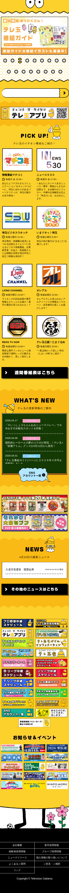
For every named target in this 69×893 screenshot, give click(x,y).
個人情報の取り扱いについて (51, 857)
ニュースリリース (17, 857)
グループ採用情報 (51, 851)
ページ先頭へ (34, 835)
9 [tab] (64, 60)
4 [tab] (27, 60)
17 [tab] (60, 71)
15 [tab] (45, 71)
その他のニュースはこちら (34, 589)
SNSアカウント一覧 (34, 475)
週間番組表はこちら (34, 372)
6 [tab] (42, 60)
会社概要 (17, 845)
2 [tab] (12, 60)
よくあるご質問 (17, 864)
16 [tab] (53, 71)
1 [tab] (5, 60)
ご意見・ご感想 (51, 864)
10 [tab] (9, 71)
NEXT (64, 93)
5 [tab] (34, 60)
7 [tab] (49, 60)
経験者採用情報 (17, 851)
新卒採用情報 (52, 845)
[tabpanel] (34, 36)
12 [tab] (23, 71)
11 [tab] (16, 71)
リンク (17, 870)
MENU (62, 5)
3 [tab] (20, 60)
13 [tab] (31, 71)
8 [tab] (57, 60)
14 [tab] (38, 71)
